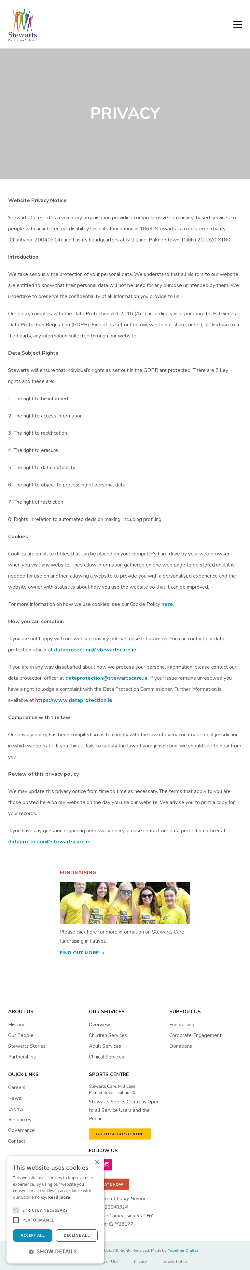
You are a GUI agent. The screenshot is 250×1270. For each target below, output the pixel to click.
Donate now (109, 1184)
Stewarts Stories (27, 1046)
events (15, 1109)
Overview (99, 1024)
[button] (55, 1251)
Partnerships (22, 1057)
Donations (180, 1046)
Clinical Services (106, 1057)
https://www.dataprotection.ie (73, 700)
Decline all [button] (77, 1235)
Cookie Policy (175, 1261)
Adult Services (105, 1046)
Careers (16, 1087)
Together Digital (183, 1250)
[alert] (55, 1209)
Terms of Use (106, 1261)
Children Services (108, 1035)
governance (21, 1130)
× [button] (96, 1162)
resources (19, 1119)
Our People (21, 1035)
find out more (79, 953)
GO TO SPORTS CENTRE (119, 1134)
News (14, 1098)
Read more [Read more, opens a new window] (59, 1197)
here (167, 604)
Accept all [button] (33, 1235)
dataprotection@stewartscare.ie (95, 649)
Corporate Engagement (195, 1035)
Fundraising (181, 1024)
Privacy (140, 1261)
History (16, 1024)
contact (16, 1141)
